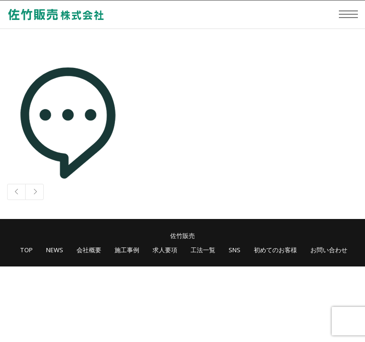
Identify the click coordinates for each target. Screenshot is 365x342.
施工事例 (127, 250)
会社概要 (89, 250)
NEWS (54, 250)
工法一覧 (203, 250)
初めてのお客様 (275, 250)
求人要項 (165, 250)
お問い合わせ (328, 250)
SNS (234, 250)
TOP (26, 250)
